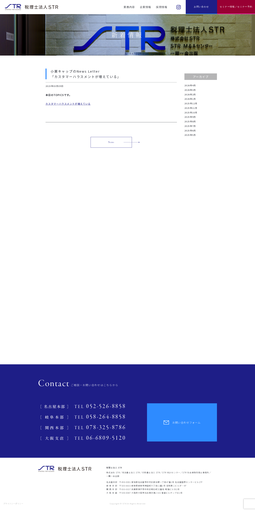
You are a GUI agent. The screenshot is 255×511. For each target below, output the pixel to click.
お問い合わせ (201, 7)
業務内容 (129, 7)
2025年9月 (190, 116)
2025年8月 (190, 121)
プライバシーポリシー (13, 503)
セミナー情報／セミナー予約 (236, 7)
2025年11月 (190, 107)
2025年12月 (190, 103)
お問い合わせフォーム (182, 422)
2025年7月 (190, 126)
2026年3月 (190, 89)
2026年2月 (190, 94)
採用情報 (161, 7)
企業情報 (145, 7)
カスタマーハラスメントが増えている (68, 103)
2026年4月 (190, 85)
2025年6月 (190, 130)
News (111, 142)
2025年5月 (190, 134)
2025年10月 (190, 112)
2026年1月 (190, 98)
